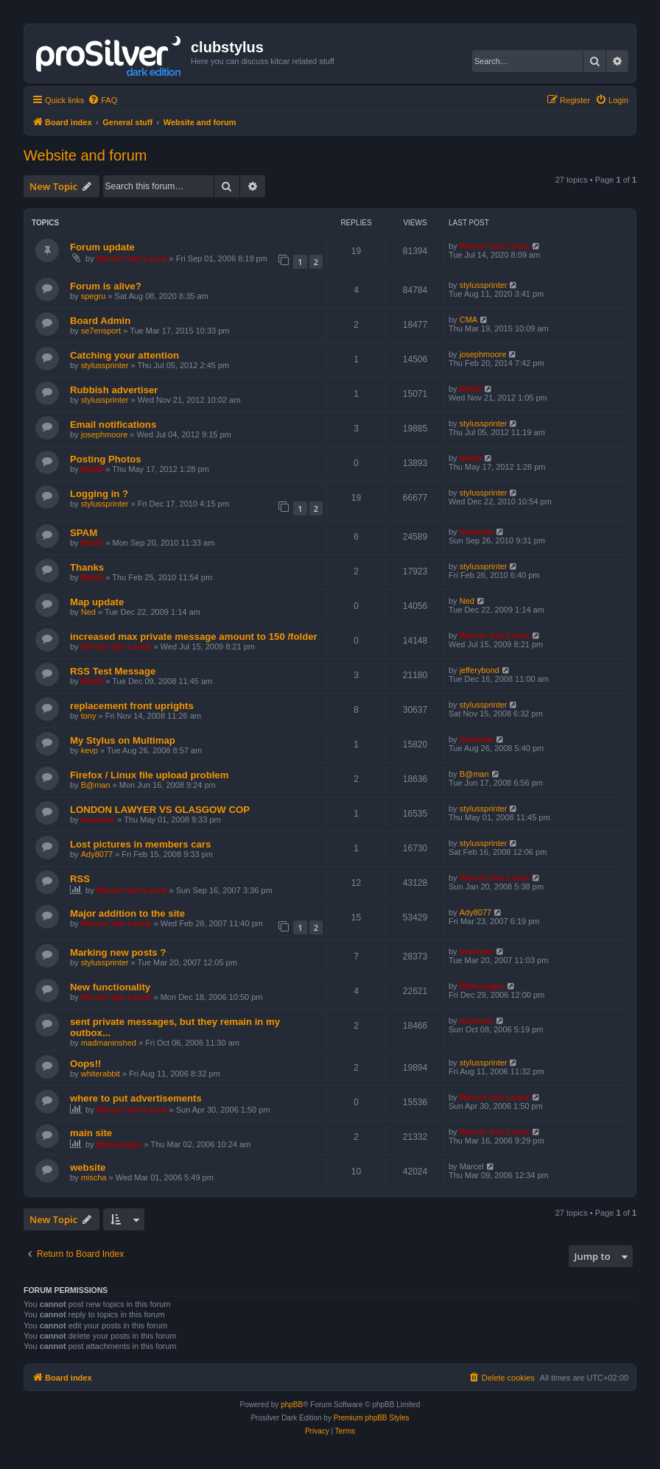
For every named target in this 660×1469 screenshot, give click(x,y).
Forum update (102, 247)
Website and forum (85, 155)
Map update (97, 601)
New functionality (110, 987)
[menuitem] (102, 100)
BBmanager (482, 986)
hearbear (477, 531)
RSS (80, 878)
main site (91, 1132)
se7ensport (101, 330)
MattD (471, 388)
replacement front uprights (132, 705)
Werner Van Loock (131, 258)
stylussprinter (484, 285)
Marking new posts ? (118, 952)
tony (88, 715)
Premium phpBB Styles (372, 1418)
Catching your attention (124, 355)
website (87, 1167)
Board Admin (100, 320)
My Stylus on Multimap (122, 740)
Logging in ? (99, 493)
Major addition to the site (127, 913)
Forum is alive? (105, 286)
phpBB (292, 1405)
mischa (94, 1177)
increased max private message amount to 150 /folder (193, 636)
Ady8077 (97, 854)
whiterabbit (100, 1073)
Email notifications (113, 424)
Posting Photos (105, 459)
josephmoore (483, 354)
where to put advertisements (136, 1098)
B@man (95, 785)
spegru (93, 296)
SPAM (83, 532)
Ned (88, 611)
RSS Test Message (112, 671)
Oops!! (86, 1063)
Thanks (87, 567)
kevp (89, 750)
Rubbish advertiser (114, 389)
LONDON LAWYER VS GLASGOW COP (160, 809)
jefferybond (479, 670)
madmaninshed (108, 1042)
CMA (468, 319)
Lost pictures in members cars (140, 844)
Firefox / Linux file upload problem (149, 775)
